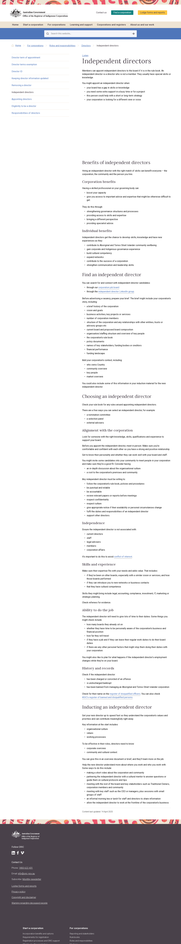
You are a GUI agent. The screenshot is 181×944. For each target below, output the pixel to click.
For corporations (56, 24)
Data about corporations (151, 828)
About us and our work (142, 24)
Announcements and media (64, 882)
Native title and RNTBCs (91, 821)
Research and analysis (150, 844)
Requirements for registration (59, 815)
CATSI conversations (120, 827)
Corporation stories (149, 824)
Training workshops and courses (121, 812)
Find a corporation (122, 12)
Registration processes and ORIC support (64, 821)
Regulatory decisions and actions (63, 890)
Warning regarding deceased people (20, 884)
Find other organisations (151, 820)
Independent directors (23, 92)
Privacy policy (18, 868)
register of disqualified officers (106, 665)
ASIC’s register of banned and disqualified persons (89, 669)
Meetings (85, 818)
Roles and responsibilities (62, 45)
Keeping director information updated (30, 78)
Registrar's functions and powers (63, 860)
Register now (57, 834)
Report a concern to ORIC (122, 841)
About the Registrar (60, 856)
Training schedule (118, 807)
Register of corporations (151, 810)
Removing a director (21, 85)
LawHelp (114, 834)
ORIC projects (58, 886)
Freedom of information (62, 902)
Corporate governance (91, 835)
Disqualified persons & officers (150, 832)
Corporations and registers (111, 24)
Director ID (17, 71)
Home (15, 24)
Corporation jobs (118, 831)
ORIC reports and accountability (59, 897)
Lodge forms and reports (152, 12)
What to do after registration (64, 827)
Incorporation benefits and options (63, 808)
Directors (86, 45)
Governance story (119, 838)
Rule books (86, 811)
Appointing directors (22, 99)
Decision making (88, 825)
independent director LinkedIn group (98, 293)
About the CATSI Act (61, 869)
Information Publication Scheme (62, 907)
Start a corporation (33, 24)
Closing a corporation (91, 839)
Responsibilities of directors (26, 113)
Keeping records (88, 828)
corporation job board (90, 289)
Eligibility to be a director (24, 106)
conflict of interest (104, 545)
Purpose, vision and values (64, 866)
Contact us (101, 12)
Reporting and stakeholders (93, 807)
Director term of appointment (26, 58)
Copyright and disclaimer (18, 875)
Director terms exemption (24, 65)
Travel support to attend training (121, 818)
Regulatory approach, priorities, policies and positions (61, 876)
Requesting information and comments (152, 839)
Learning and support (81, 24)
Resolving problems (90, 832)
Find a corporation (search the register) (152, 815)
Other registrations (60, 830)
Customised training (120, 824)
